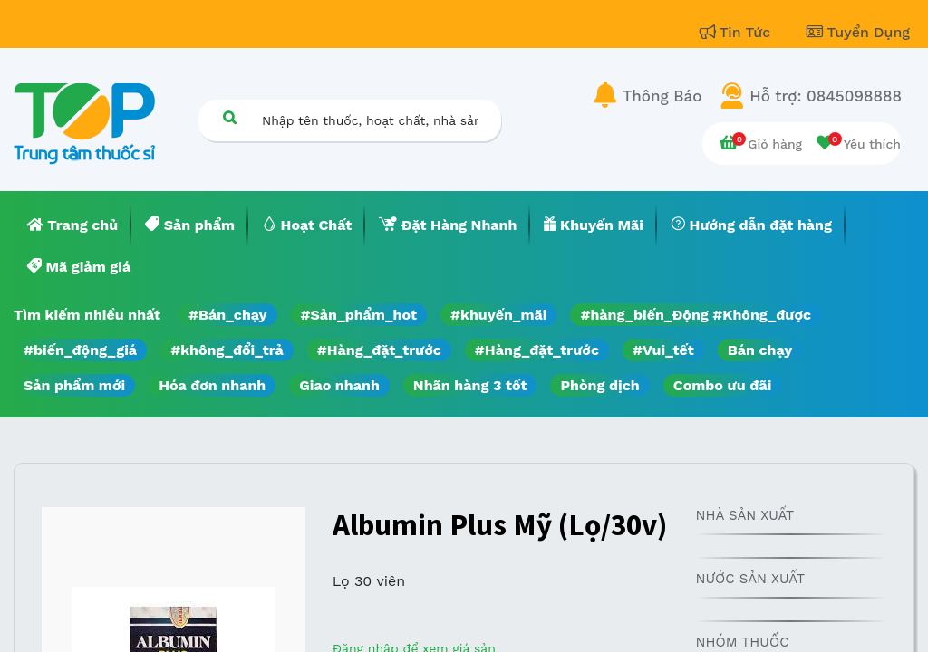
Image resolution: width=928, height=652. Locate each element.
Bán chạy (760, 350)
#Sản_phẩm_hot (359, 314)
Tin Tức (738, 32)
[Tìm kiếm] (229, 117)
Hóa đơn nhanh (212, 385)
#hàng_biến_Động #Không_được (695, 314)
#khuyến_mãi (498, 314)
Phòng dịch (599, 385)
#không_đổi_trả (227, 350)
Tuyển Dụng (858, 32)
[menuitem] (72, 225)
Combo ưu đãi (722, 385)
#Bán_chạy (227, 314)
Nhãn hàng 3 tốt (470, 385)
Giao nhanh (339, 385)
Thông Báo (662, 96)
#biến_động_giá (80, 350)
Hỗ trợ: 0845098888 (825, 96)
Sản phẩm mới (74, 385)
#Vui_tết (663, 350)
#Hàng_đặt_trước (379, 350)
